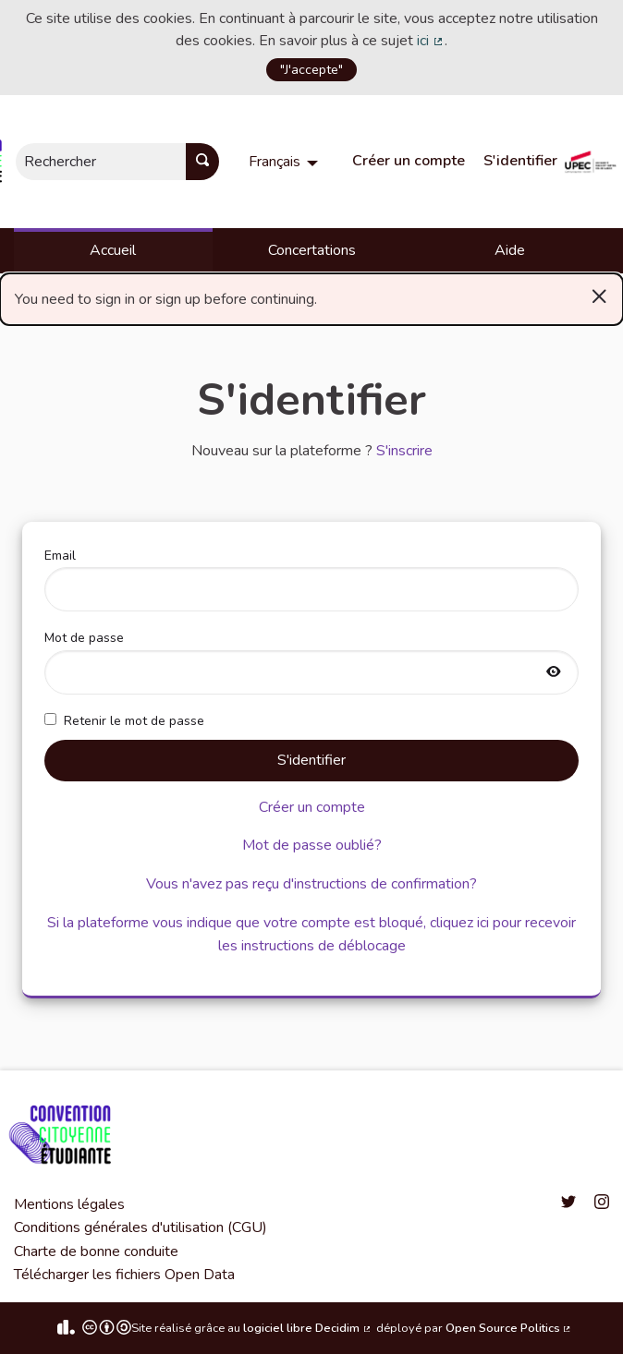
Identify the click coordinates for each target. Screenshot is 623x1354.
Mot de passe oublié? (312, 845)
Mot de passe (311, 661)
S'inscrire (404, 451)
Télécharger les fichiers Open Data (124, 1274)
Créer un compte (408, 161)
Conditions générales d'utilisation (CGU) (140, 1227)
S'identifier (520, 161)
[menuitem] (286, 161)
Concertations (312, 250)
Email (311, 579)
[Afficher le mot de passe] (554, 672)
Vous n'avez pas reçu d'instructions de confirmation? (311, 884)
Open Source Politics (509, 1328)
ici (431, 40)
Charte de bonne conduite (96, 1251)
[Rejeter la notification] (599, 295)
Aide (510, 250)
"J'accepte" (311, 69)
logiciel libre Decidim (308, 1328)
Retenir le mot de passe (124, 721)
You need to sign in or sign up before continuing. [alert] (311, 295)
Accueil (113, 250)
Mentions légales (69, 1204)
